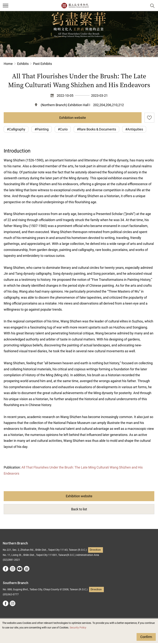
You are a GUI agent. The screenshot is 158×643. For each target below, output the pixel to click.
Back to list (79, 509)
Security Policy (78, 627)
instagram (12, 569)
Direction (95, 549)
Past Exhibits (42, 64)
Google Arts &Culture (26, 569)
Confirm (146, 637)
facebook (5, 569)
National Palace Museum (75, 5)
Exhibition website (72, 118)
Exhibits (23, 64)
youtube (19, 569)
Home (8, 64)
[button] (143, 5)
